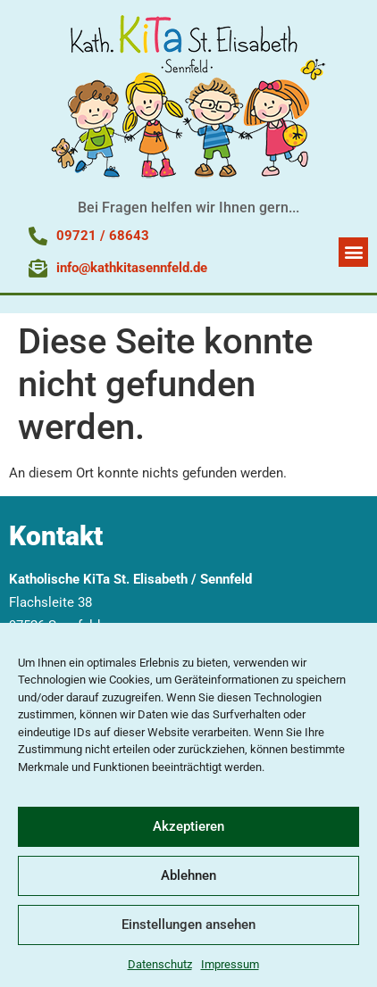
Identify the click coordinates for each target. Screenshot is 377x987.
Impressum (230, 964)
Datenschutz (160, 964)
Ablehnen (188, 875)
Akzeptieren (188, 826)
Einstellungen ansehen (188, 924)
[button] (353, 252)
